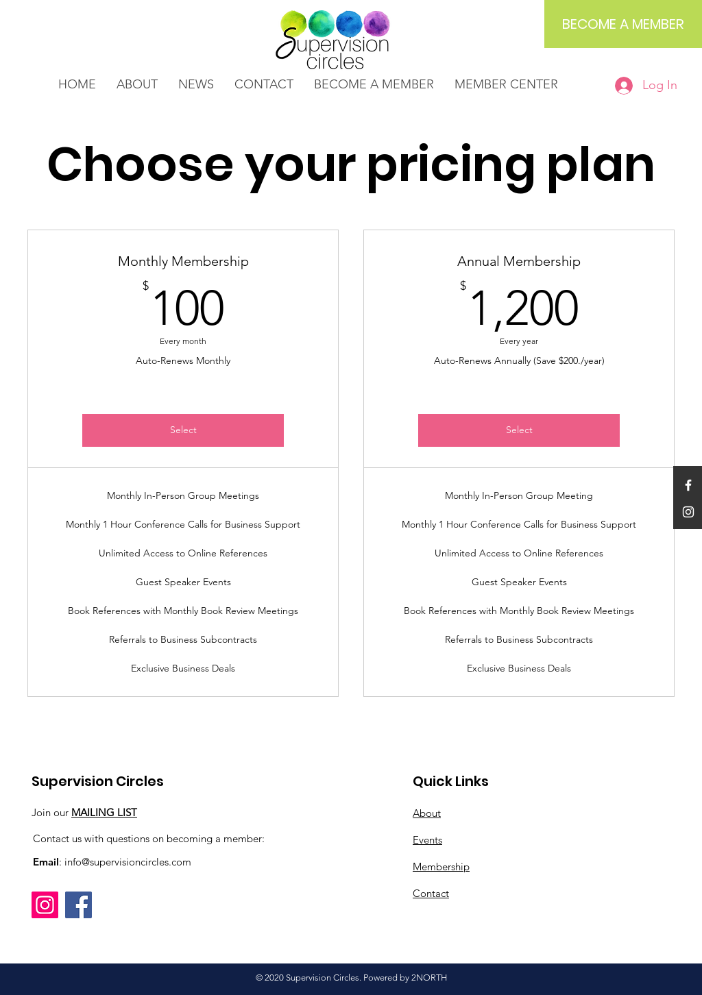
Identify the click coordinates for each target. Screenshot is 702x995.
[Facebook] (78, 905)
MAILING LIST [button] (104, 812)
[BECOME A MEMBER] (623, 24)
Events (427, 839)
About (427, 813)
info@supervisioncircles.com (127, 861)
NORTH (431, 977)
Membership (441, 866)
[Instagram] (45, 905)
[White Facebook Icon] (688, 485)
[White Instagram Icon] (688, 511)
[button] (196, 84)
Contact (431, 893)
